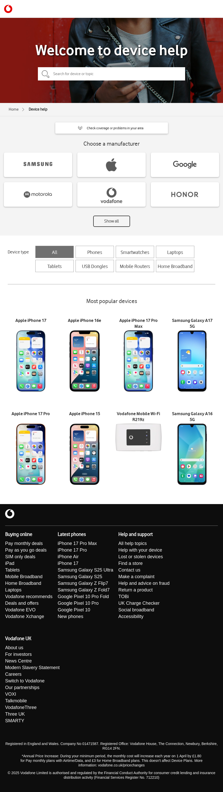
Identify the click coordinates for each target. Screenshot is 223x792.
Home (14, 109)
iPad (9, 563)
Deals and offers (22, 603)
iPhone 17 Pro (72, 550)
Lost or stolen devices (140, 556)
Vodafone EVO (20, 609)
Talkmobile (16, 700)
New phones (70, 616)
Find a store (130, 563)
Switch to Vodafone (25, 680)
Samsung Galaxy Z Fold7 (84, 589)
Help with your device (140, 550)
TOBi (123, 596)
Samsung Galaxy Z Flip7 (83, 583)
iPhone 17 (68, 563)
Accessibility (130, 616)
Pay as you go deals (26, 550)
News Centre (18, 660)
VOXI (10, 694)
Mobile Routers (135, 266)
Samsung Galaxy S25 (80, 576)
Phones (94, 252)
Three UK (15, 714)
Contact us (129, 570)
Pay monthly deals (24, 543)
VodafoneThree (21, 707)
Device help (38, 109)
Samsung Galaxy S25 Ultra (85, 570)
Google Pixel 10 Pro (78, 603)
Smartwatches (135, 252)
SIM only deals (20, 556)
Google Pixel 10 (74, 609)
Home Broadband (175, 266)
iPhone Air (68, 556)
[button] (111, 128)
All (54, 252)
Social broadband (136, 609)
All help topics (132, 543)
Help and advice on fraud (143, 583)
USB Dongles (95, 266)
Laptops (175, 252)
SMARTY (14, 720)
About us (14, 647)
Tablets (54, 266)
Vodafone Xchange (24, 616)
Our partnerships (22, 687)
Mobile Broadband (24, 576)
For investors (18, 654)
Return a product (135, 589)
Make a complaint (136, 576)
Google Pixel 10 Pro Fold (83, 596)
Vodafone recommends (28, 596)
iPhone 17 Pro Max (77, 543)
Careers (13, 674)
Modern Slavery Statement (32, 667)
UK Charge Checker (139, 603)
